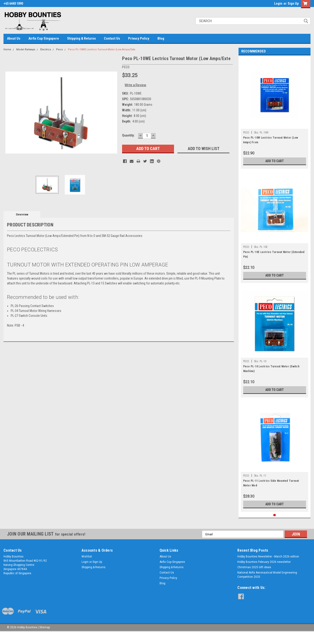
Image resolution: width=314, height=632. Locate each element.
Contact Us (112, 38)
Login (278, 3)
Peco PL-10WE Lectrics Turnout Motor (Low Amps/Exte (101, 49)
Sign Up (293, 3)
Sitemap (44, 627)
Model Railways (25, 49)
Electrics (45, 49)
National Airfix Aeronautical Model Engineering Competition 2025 (267, 574)
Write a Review (135, 85)
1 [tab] (274, 515)
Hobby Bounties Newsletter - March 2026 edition (268, 556)
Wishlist (87, 556)
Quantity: (128, 135)
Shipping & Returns (81, 38)
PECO (246, 132)
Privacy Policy (138, 38)
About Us (13, 38)
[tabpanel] (274, 113)
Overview (22, 214)
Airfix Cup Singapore (43, 38)
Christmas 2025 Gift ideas (254, 567)
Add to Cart (274, 161)
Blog (160, 38)
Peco (59, 49)
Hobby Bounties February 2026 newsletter (264, 562)
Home (7, 49)
